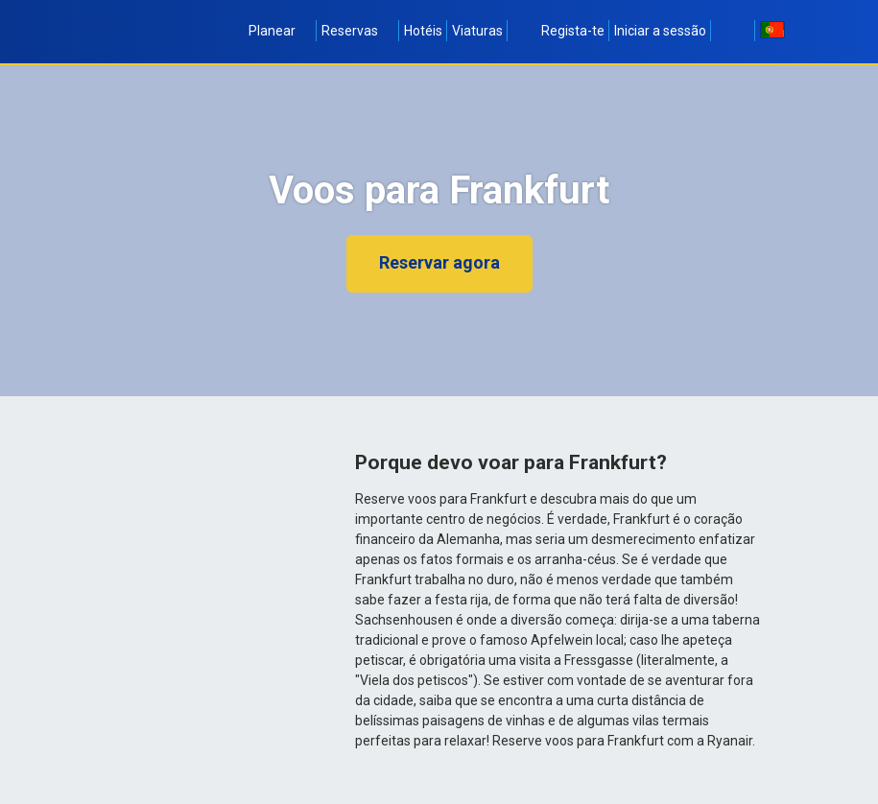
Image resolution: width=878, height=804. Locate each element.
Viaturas (477, 30)
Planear (280, 30)
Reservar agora (439, 262)
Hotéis (423, 30)
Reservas (357, 30)
